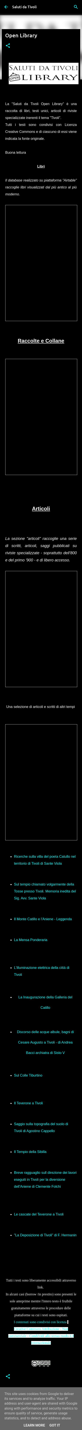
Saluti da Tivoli (24, 7)
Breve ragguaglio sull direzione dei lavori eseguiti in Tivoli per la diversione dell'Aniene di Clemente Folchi (45, 1179)
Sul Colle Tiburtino (28, 1075)
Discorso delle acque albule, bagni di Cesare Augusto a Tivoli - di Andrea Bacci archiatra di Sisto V (45, 1042)
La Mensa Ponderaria (30, 940)
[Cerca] (76, 7)
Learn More (34, 1425)
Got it (54, 1425)
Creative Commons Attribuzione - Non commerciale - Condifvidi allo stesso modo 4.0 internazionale (41, 1336)
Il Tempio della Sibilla (30, 1152)
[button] (7, 46)
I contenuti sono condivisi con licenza (41, 1322)
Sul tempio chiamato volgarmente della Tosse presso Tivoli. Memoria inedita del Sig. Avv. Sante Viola (45, 891)
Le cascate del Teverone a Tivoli (38, 1214)
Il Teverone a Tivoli (28, 1103)
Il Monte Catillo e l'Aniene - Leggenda (43, 919)
